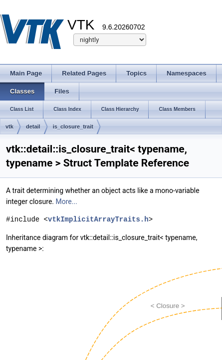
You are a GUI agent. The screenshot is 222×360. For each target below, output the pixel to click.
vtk (9, 127)
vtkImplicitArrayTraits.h (98, 219)
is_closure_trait (73, 127)
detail (33, 127)
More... (66, 202)
